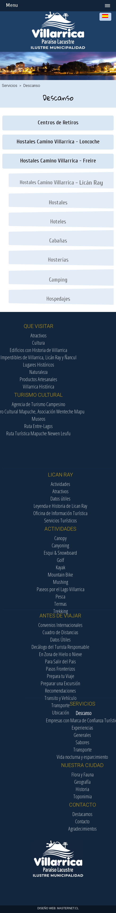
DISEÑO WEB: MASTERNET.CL (58, 908)
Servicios (9, 85)
